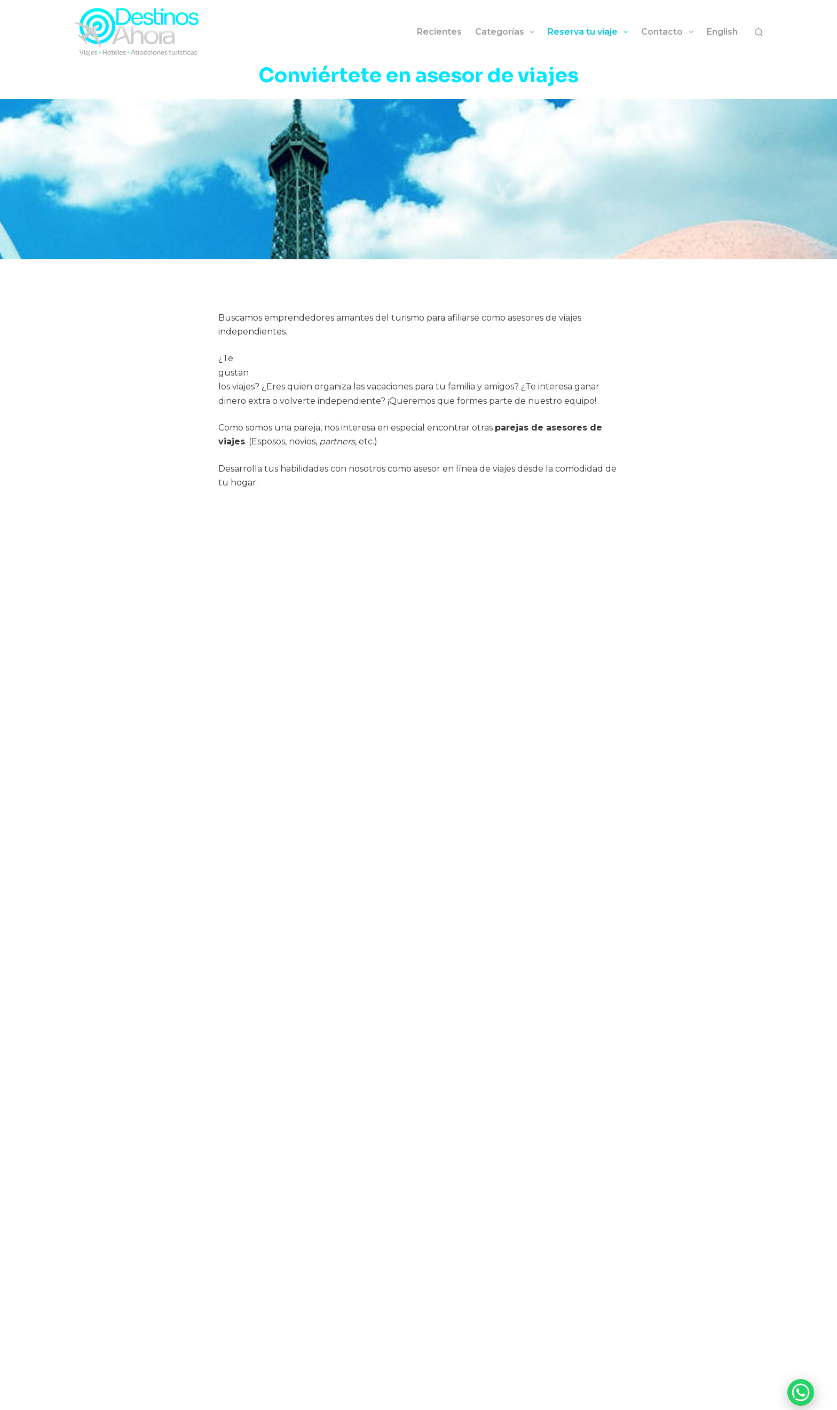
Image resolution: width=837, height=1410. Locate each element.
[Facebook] (695, 1372)
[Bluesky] (679, 1372)
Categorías (507, 32)
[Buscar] (759, 32)
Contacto (669, 32)
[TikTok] (663, 1372)
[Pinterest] (759, 1372)
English (722, 32)
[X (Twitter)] (743, 1372)
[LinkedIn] (727, 1372)
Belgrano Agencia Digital (582, 1398)
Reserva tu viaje (590, 32)
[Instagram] (631, 1372)
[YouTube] (647, 1372)
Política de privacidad (451, 1398)
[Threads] (711, 1372)
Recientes (439, 32)
